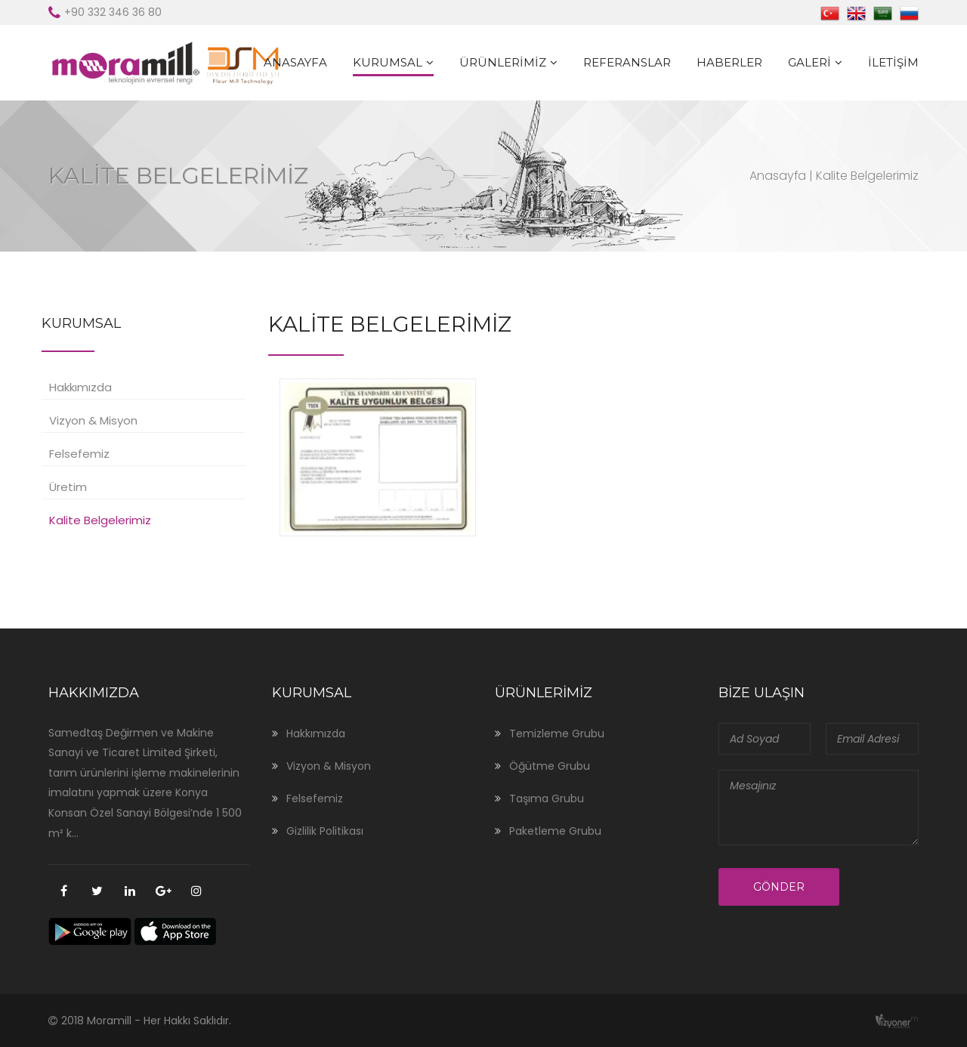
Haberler (729, 62)
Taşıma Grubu (546, 798)
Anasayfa (295, 62)
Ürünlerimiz (502, 62)
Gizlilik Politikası (324, 831)
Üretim (68, 487)
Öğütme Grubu (549, 766)
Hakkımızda (80, 387)
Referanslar (627, 62)
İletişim (893, 62)
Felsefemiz (79, 454)
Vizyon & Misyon (93, 420)
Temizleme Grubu (556, 733)
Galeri (809, 62)
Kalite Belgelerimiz (100, 520)
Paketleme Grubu (555, 831)
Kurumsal (387, 62)
